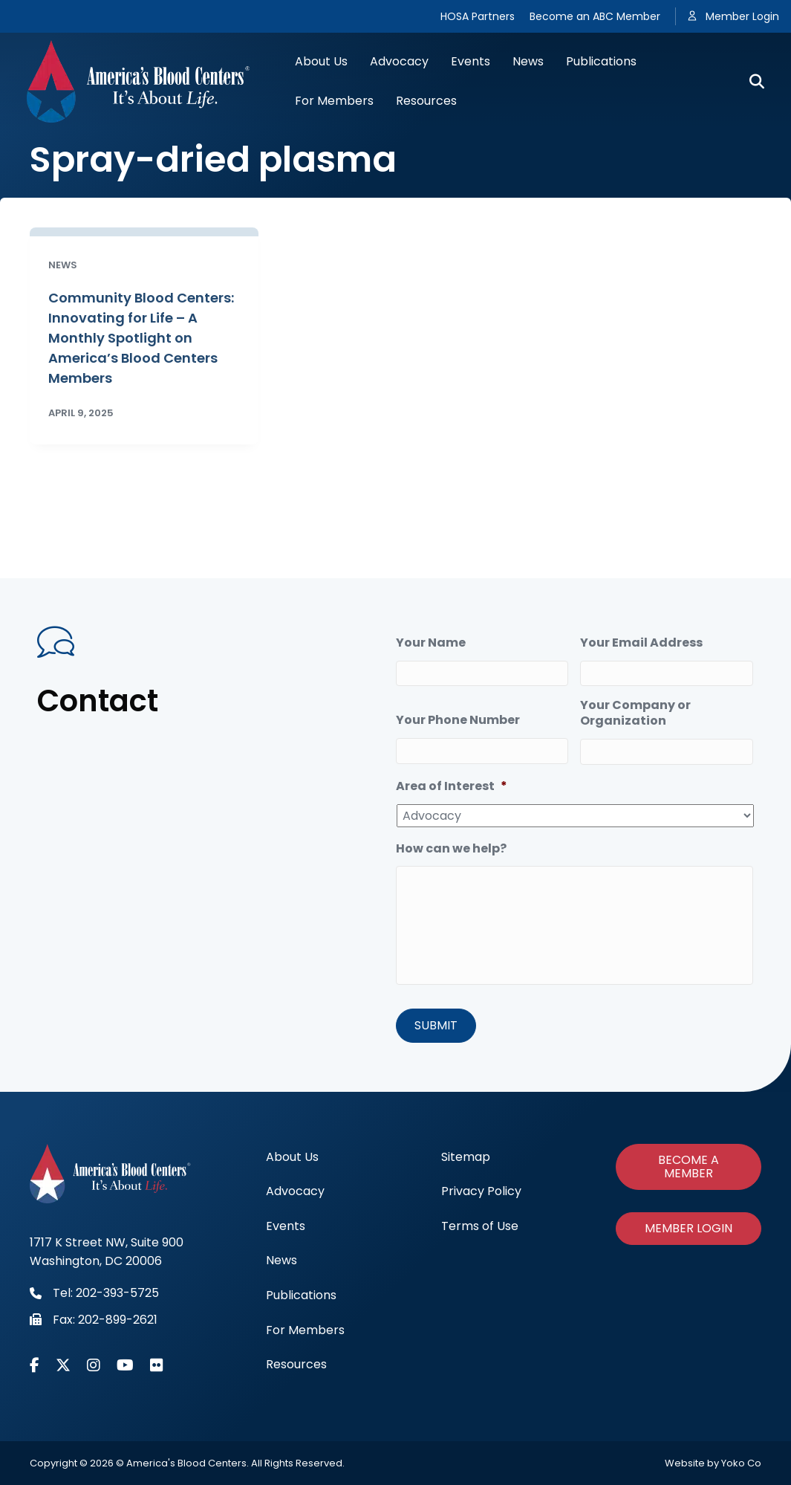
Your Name (431, 643)
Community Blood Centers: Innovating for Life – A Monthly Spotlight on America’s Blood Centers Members (141, 337)
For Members (334, 100)
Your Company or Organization (635, 713)
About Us (321, 61)
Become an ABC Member (595, 16)
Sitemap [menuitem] (465, 1156)
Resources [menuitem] (296, 1364)
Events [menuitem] (285, 1226)
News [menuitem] (281, 1260)
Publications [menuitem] (301, 1295)
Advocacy (399, 61)
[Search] (751, 82)
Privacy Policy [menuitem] (481, 1191)
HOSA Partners (477, 16)
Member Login (742, 16)
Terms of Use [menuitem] (479, 1226)
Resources (426, 100)
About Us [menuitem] (292, 1156)
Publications (601, 61)
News (528, 61)
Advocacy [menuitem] (295, 1191)
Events (470, 61)
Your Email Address (641, 643)
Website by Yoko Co (713, 1463)
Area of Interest (451, 787)
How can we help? (451, 849)
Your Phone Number (458, 720)
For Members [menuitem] (305, 1330)
